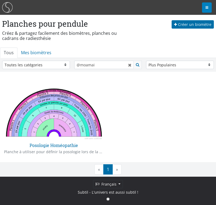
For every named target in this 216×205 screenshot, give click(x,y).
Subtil (83, 192)
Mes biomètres (36, 53)
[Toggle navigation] (207, 7)
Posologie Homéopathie (54, 145)
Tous (9, 53)
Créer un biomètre (192, 24)
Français (106, 184)
